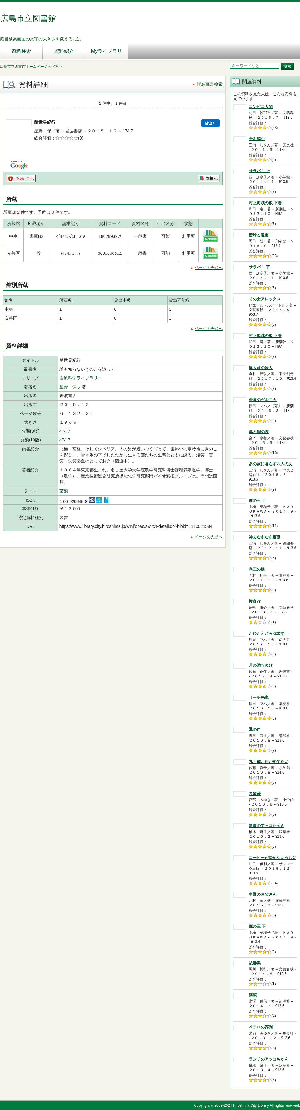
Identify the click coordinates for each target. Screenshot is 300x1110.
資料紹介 (64, 51)
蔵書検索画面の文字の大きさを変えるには (40, 38)
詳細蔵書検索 (210, 84)
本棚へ (212, 178)
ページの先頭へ (209, 267)
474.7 (64, 431)
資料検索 (21, 51)
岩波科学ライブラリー (80, 377)
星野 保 (68, 386)
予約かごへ (25, 178)
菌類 (63, 490)
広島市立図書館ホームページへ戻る (29, 66)
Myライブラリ (106, 51)
